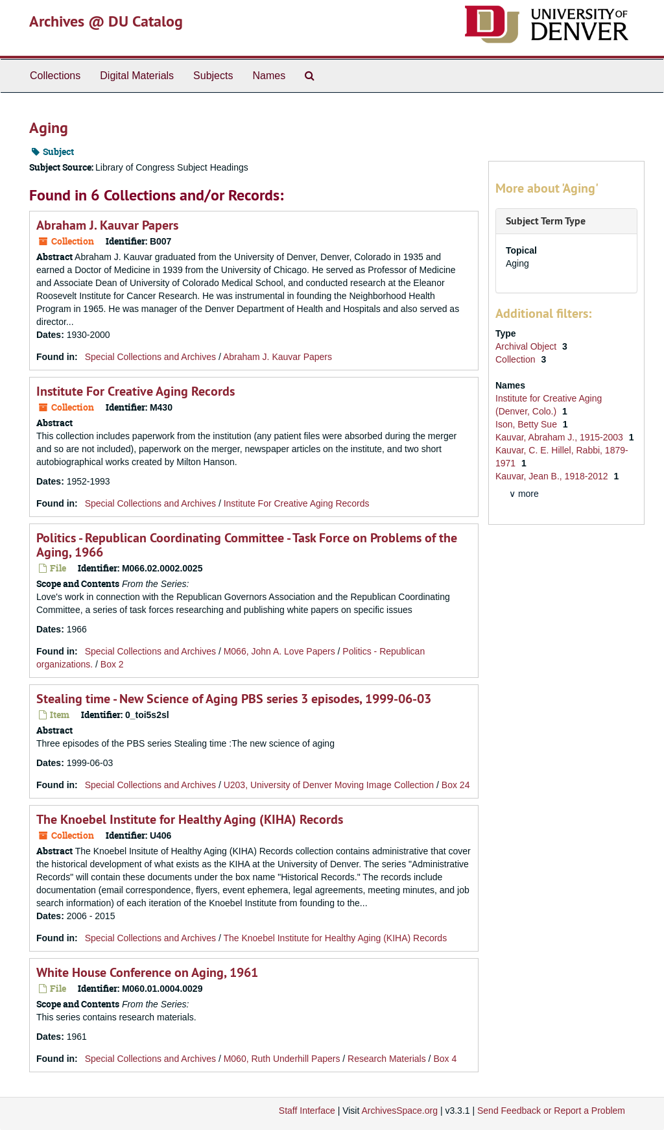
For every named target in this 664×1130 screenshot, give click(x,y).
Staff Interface (307, 1110)
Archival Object (527, 346)
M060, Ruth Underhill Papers (282, 1058)
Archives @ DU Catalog (106, 21)
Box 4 (444, 1058)
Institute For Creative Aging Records (135, 391)
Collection (516, 359)
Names (268, 75)
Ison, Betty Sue (527, 424)
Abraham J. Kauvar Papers (107, 225)
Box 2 (112, 664)
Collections (55, 75)
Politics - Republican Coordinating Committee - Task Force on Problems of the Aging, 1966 (246, 544)
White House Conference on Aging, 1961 (147, 972)
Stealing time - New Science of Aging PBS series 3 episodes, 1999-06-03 (233, 698)
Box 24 (456, 785)
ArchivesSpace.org (399, 1110)
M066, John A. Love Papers (279, 651)
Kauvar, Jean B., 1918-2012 (552, 476)
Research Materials (387, 1058)
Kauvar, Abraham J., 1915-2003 (560, 437)
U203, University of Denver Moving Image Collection (329, 785)
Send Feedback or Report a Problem (551, 1110)
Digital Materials (137, 75)
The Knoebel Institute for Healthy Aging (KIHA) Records (189, 819)
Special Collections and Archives (150, 357)
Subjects (213, 75)
